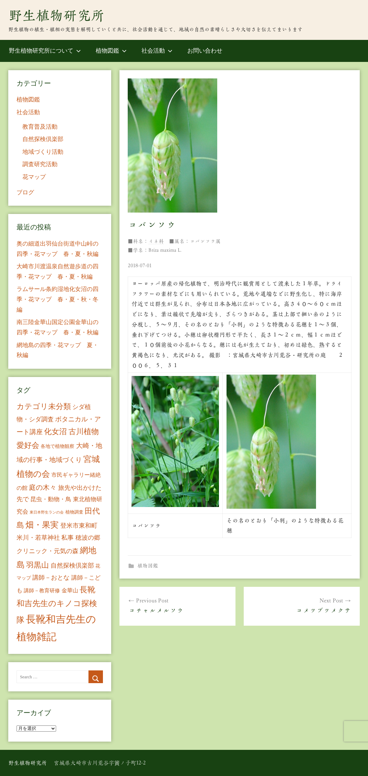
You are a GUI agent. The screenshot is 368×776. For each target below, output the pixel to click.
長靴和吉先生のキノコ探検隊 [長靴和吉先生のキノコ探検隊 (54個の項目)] (57, 604)
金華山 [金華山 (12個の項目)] (70, 590)
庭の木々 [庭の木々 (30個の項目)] (42, 487)
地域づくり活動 (42, 152)
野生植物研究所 (56, 15)
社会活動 (156, 50)
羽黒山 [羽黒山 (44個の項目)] (37, 565)
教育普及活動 (39, 126)
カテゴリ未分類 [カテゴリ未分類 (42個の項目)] (44, 406)
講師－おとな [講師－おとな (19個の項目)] (51, 577)
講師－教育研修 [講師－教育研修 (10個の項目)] (42, 590)
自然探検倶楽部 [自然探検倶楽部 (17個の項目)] (72, 565)
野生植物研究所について (45, 50)
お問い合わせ (204, 50)
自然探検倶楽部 (42, 139)
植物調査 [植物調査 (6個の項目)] (74, 512)
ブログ (25, 192)
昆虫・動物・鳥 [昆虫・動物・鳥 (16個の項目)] (50, 499)
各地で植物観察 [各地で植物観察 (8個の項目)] (57, 446)
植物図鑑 (111, 50)
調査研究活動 (39, 164)
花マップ (34, 177)
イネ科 (156, 241)
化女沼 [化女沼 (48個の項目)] (55, 431)
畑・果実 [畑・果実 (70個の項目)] (42, 524)
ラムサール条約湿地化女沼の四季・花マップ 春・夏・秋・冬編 (57, 299)
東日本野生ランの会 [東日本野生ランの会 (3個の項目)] (47, 512)
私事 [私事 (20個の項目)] (67, 537)
